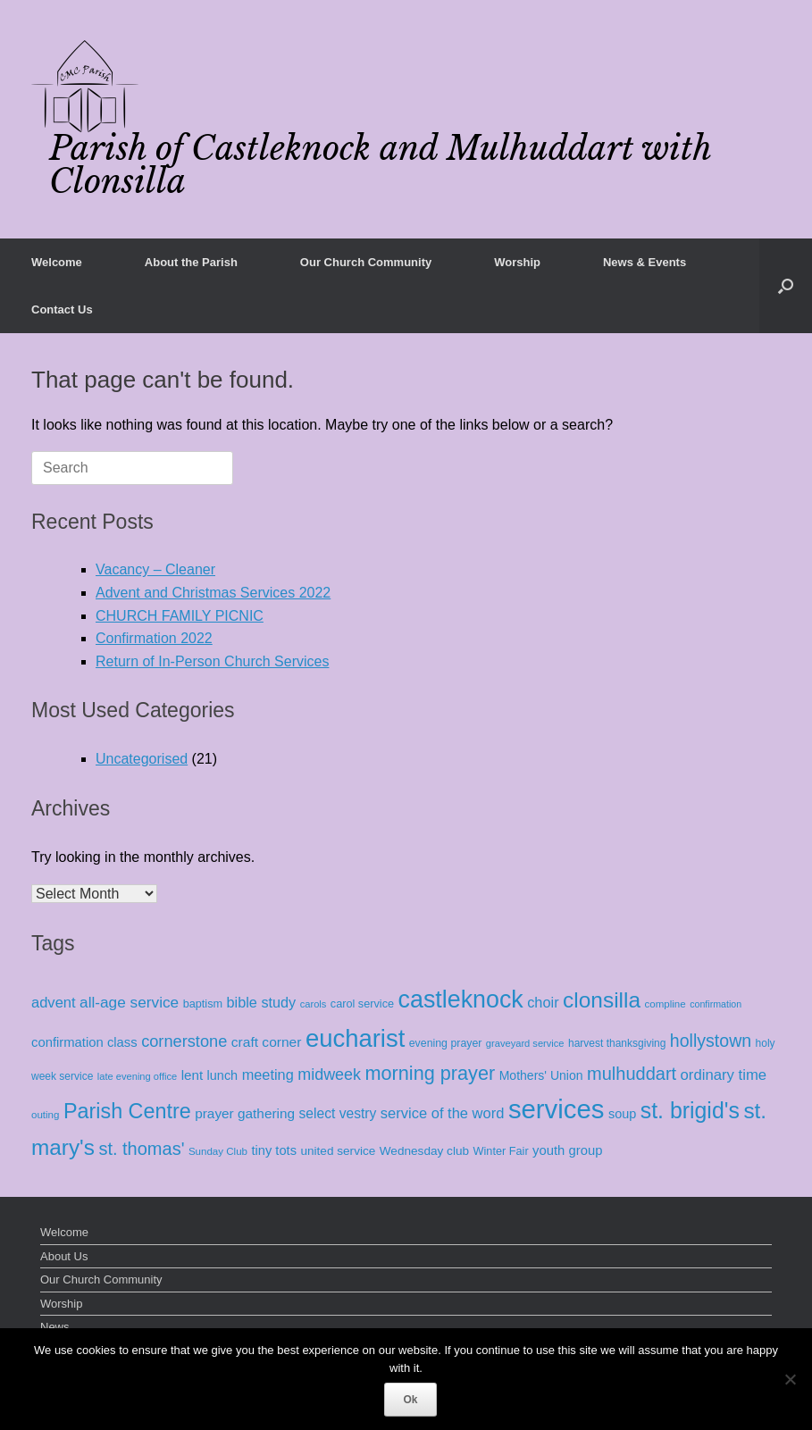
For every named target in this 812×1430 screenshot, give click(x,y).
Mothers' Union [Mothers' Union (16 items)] (541, 1075)
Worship (517, 262)
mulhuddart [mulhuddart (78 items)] (631, 1073)
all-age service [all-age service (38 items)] (129, 1002)
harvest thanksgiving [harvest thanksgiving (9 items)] (617, 1043)
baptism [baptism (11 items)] (202, 1003)
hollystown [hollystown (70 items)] (710, 1040)
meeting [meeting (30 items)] (268, 1074)
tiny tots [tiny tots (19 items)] (274, 1150)
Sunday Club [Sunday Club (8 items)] (217, 1151)
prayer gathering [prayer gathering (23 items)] (245, 1113)
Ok (410, 1399)
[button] (785, 285)
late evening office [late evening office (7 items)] (137, 1076)
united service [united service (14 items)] (337, 1151)
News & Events (644, 262)
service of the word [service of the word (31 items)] (443, 1113)
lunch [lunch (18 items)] (223, 1075)
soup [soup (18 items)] (622, 1114)
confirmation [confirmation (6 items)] (715, 1004)
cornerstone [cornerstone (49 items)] (184, 1041)
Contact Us (62, 309)
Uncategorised (142, 758)
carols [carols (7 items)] (313, 1004)
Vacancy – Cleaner (155, 569)
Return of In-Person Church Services (212, 661)
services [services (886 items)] (556, 1109)
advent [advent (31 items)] (53, 1002)
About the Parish (191, 262)
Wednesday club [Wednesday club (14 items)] (424, 1151)
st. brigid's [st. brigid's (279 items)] (690, 1110)
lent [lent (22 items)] (192, 1075)
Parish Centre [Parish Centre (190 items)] (127, 1111)
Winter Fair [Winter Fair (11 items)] (501, 1151)
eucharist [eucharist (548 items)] (355, 1038)
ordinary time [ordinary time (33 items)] (724, 1074)
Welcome (56, 262)
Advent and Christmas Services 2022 (213, 592)
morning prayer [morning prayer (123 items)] (429, 1073)
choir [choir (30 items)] (542, 1002)
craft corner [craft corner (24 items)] (266, 1042)
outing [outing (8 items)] (45, 1114)
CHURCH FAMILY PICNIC (180, 615)
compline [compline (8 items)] (664, 1004)
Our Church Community (365, 262)
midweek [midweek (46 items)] (329, 1074)
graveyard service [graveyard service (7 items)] (525, 1043)
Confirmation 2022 (154, 638)
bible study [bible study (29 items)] (262, 1002)
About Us (64, 1256)
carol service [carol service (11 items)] (362, 1003)
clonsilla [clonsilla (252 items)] (601, 1000)
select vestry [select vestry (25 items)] (338, 1113)
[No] (790, 1379)
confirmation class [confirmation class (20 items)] (84, 1042)
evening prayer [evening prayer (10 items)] (445, 1043)
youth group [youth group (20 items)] (567, 1150)
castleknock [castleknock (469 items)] (460, 999)
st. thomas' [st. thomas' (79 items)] (141, 1148)
